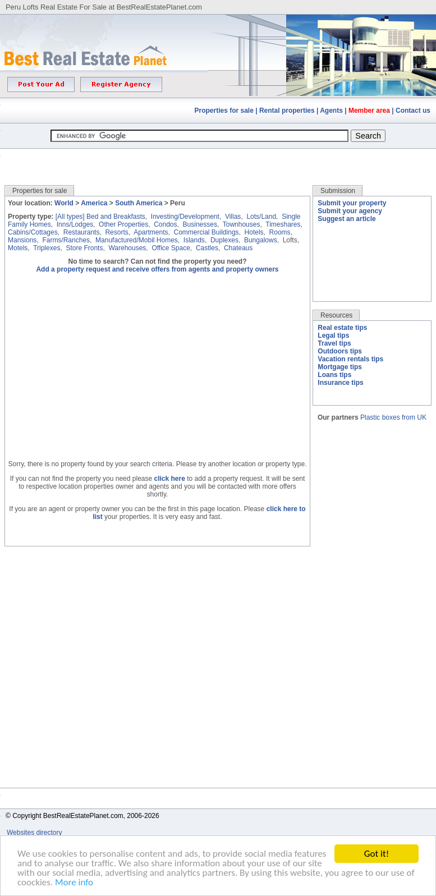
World (64, 203)
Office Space (171, 248)
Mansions (22, 240)
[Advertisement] (218, 158)
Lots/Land (261, 216)
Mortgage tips (340, 367)
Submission (337, 191)
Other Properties (123, 224)
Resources (336, 315)
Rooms (280, 232)
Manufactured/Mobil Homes (136, 240)
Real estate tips (342, 328)
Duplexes (224, 240)
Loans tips (334, 375)
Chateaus (238, 248)
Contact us (413, 110)
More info (74, 883)
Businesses (200, 224)
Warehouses (127, 248)
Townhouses (241, 224)
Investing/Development (185, 216)
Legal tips (333, 335)
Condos (165, 224)
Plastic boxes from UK (393, 417)
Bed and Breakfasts (115, 216)
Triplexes (46, 248)
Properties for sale (224, 110)
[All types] (70, 216)
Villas (233, 216)
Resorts (116, 232)
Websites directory (35, 833)
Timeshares (282, 224)
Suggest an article (346, 219)
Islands (194, 240)
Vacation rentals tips (350, 359)
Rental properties (287, 110)
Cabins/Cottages (33, 232)
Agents (331, 110)
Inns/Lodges (75, 224)
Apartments (151, 232)
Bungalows (260, 240)
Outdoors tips (340, 351)
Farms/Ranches (66, 240)
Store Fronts (84, 248)
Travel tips (334, 343)
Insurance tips (340, 383)
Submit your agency (350, 211)
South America (138, 203)
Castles (207, 248)
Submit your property (352, 203)
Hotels (254, 232)
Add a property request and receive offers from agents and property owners (157, 269)
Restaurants (81, 232)
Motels (17, 248)
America (94, 203)
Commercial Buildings (206, 232)
